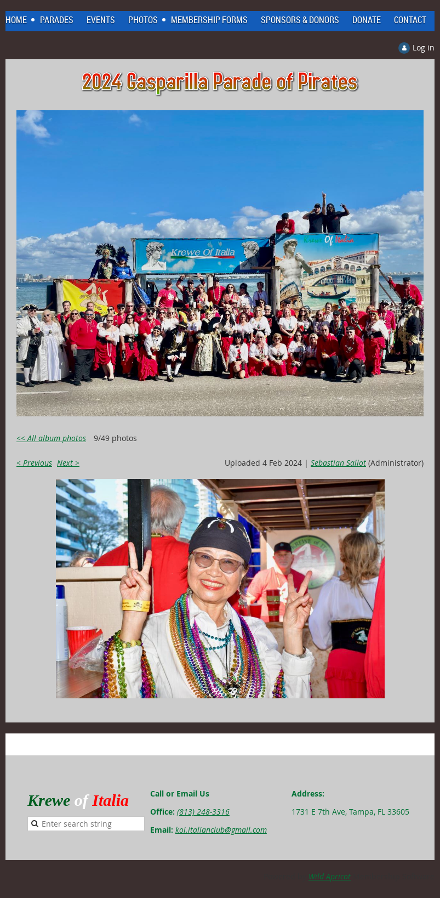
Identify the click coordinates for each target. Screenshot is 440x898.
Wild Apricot (329, 876)
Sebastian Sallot (338, 463)
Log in (424, 47)
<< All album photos (51, 438)
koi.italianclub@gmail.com (221, 829)
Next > (68, 463)
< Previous (34, 463)
